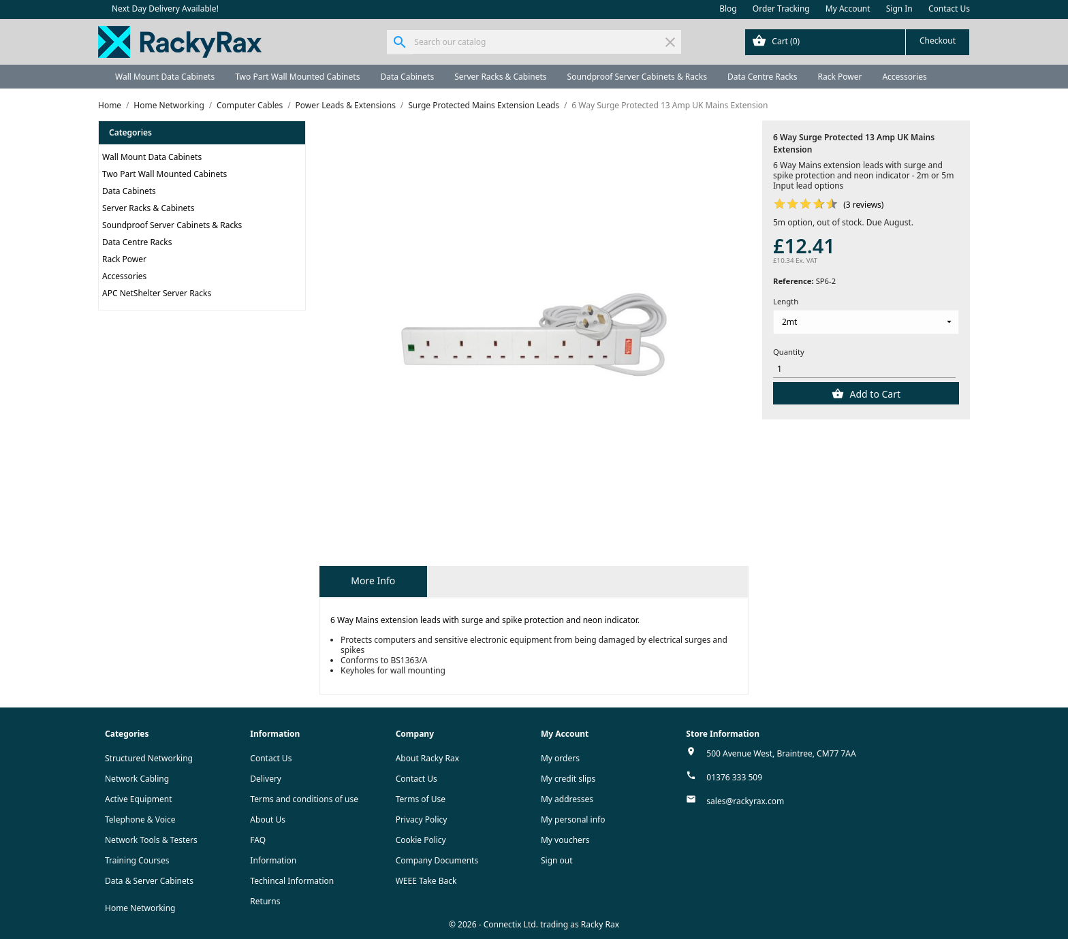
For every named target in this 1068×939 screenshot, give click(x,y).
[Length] (866, 322)
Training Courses (137, 860)
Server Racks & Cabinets (500, 76)
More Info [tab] (373, 580)
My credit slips (568, 778)
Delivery (265, 778)
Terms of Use (420, 799)
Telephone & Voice (140, 819)
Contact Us (949, 8)
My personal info (573, 819)
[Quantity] (864, 369)
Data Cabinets (407, 76)
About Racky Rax (427, 758)
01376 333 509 (734, 777)
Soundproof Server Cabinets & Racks (637, 76)
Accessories (904, 76)
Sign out (557, 860)
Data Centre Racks (762, 76)
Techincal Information (292, 881)
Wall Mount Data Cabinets (165, 76)
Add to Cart (873, 393)
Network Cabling (137, 778)
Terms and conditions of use (304, 799)
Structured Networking (149, 758)
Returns (265, 901)
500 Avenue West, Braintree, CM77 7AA (780, 753)
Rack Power (839, 76)
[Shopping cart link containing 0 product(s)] (857, 42)
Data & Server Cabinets (149, 881)
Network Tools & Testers (151, 840)
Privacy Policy (421, 819)
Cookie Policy (421, 840)
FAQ (258, 840)
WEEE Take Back (426, 881)
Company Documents (437, 860)
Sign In (899, 8)
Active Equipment (138, 799)
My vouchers (565, 840)
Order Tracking (781, 8)
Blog (728, 8)
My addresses (567, 799)
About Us (267, 819)
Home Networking (140, 908)
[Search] (533, 41)
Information (273, 860)
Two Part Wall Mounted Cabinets (297, 76)
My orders (560, 758)
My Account (848, 8)
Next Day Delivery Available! (165, 8)
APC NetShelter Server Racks (156, 293)
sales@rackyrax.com (745, 801)
